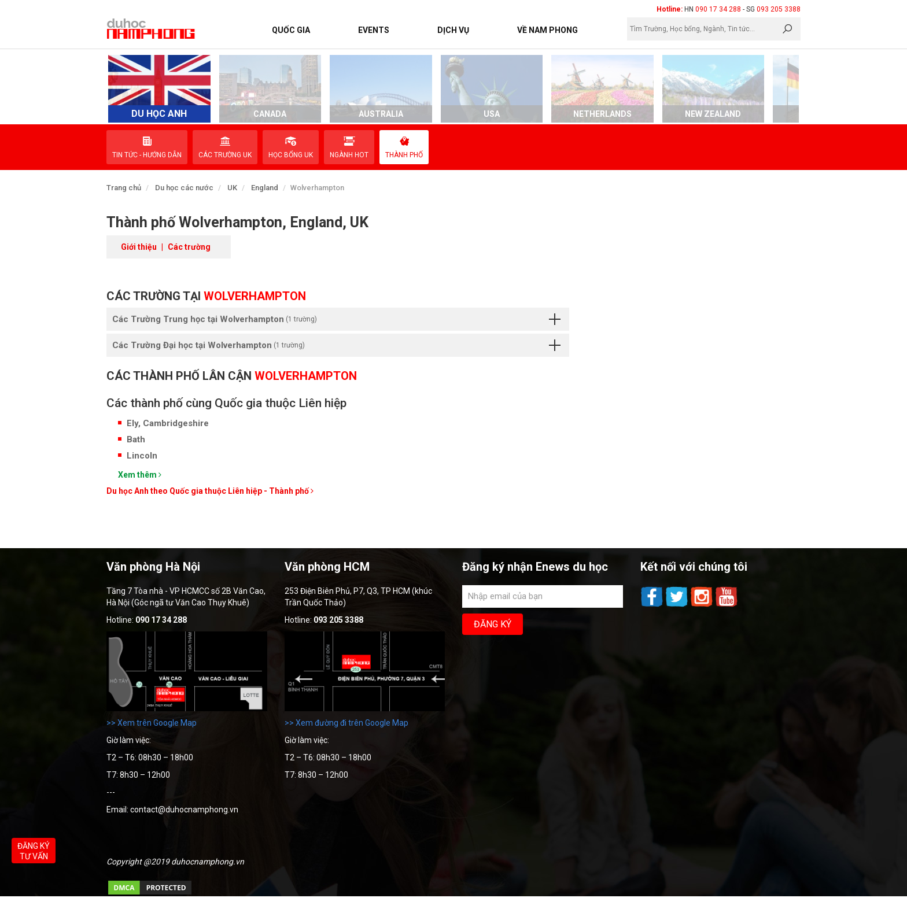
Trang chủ (123, 187)
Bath (136, 439)
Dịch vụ (453, 30)
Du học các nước (184, 187)
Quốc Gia (291, 30)
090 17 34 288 (718, 9)
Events (373, 30)
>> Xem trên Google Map (151, 722)
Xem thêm (139, 474)
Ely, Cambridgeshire (168, 423)
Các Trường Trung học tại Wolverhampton (336, 319)
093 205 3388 (779, 9)
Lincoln (142, 455)
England (264, 187)
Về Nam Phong (547, 30)
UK (232, 187)
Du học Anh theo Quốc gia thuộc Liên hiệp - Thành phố (210, 491)
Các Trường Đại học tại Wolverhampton (336, 345)
